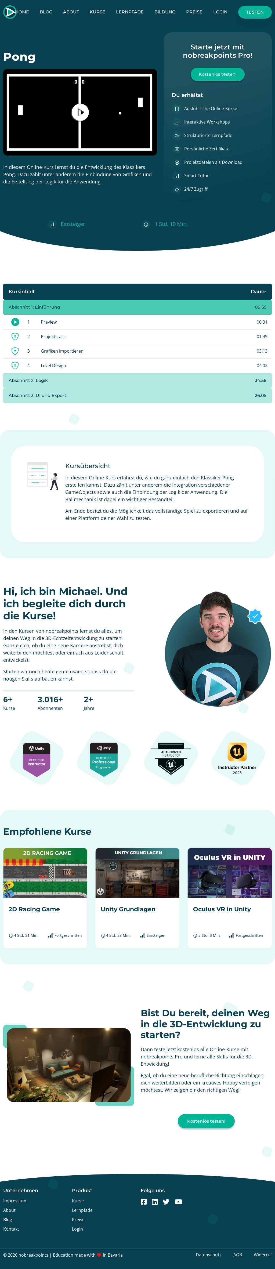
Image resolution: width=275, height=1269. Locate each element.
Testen (255, 12)
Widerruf (263, 1255)
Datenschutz (209, 1255)
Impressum (14, 1201)
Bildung (164, 12)
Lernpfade (130, 12)
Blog (46, 12)
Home (22, 12)
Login (220, 12)
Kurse (97, 12)
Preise (194, 12)
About (71, 12)
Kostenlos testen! (218, 74)
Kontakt (11, 1229)
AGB (237, 1255)
